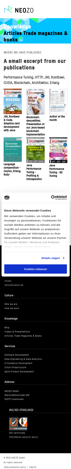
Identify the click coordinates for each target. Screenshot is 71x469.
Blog (7, 327)
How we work (12, 308)
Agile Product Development (19, 372)
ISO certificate (17, 433)
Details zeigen (50, 258)
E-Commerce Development (19, 363)
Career (8, 281)
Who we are (11, 304)
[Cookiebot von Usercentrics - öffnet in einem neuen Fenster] (51, 197)
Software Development (17, 355)
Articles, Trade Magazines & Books (23, 336)
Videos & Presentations (17, 332)
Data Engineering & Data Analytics (23, 359)
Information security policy (23, 437)
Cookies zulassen (35, 268)
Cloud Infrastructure (15, 367)
